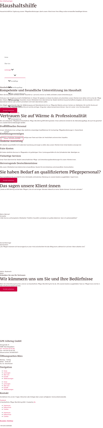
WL (35, 402)
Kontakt (7, 132)
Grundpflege (13, 81)
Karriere (7, 125)
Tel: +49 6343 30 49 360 (7, 348)
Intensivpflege (13, 100)
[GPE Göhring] (6, 52)
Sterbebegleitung (14, 119)
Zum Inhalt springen (6, 1)
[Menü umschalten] (15, 75)
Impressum (7, 405)
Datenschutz (7, 407)
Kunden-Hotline (6, 421)
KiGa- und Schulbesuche (16, 94)
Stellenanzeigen (8, 378)
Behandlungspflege (15, 87)
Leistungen (9, 70)
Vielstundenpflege (14, 106)
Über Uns (7, 63)
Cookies (6, 409)
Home (6, 57)
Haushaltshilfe (13, 113)
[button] (12, 70)
